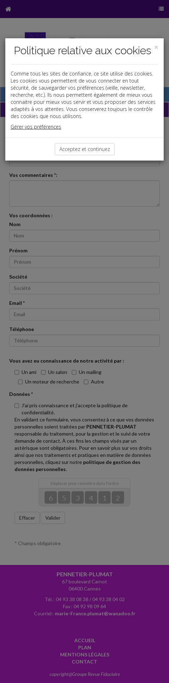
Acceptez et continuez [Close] (84, 149)
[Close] (156, 47)
